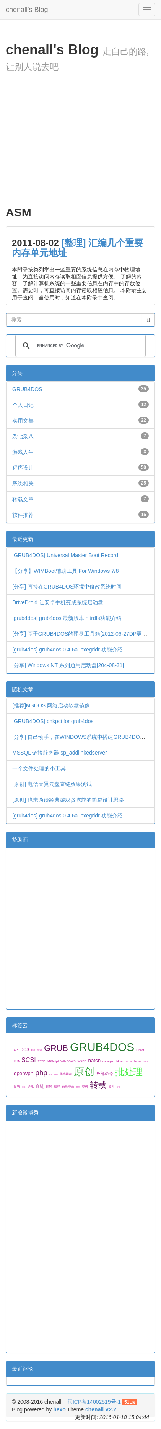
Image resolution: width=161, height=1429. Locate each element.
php (41, 1073)
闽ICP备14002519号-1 (94, 1402)
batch (94, 1060)
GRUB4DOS (27, 389)
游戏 (31, 1087)
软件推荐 (23, 515)
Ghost (140, 1050)
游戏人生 (23, 452)
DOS (25, 1049)
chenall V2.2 (100, 1409)
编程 (57, 1087)
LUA (17, 1061)
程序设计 (23, 468)
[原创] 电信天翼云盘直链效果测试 (52, 784)
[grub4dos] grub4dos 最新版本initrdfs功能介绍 (67, 618)
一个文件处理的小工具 (39, 768)
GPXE (39, 1050)
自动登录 (68, 1087)
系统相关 (23, 483)
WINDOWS (67, 1061)
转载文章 (23, 499)
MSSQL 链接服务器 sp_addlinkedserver (59, 753)
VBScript (53, 1061)
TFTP (41, 1061)
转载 (98, 1085)
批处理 (129, 1072)
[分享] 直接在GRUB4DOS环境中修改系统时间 (67, 587)
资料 (85, 1087)
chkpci (119, 1061)
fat (131, 1061)
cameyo (107, 1061)
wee (56, 1074)
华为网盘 (66, 1074)
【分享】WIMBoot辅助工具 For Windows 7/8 (65, 571)
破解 (49, 1087)
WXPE (82, 1061)
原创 (84, 1071)
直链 (40, 1086)
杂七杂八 (23, 436)
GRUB (56, 1048)
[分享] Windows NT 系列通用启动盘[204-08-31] (68, 665)
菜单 (78, 1087)
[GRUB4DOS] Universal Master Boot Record (65, 555)
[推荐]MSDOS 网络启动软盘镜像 (51, 705)
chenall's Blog (27, 9)
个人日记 (23, 405)
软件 (112, 1087)
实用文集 (23, 421)
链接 (118, 1087)
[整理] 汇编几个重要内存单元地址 (77, 248)
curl (126, 1061)
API (16, 1050)
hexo (137, 1061)
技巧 (17, 1087)
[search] (79, 345)
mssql (145, 1061)
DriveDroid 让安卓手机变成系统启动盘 (57, 602)
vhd (50, 1074)
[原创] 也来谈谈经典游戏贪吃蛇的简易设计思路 (68, 800)
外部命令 (104, 1073)
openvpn (23, 1073)
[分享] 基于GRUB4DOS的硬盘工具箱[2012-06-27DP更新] (80, 634)
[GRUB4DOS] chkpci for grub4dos (52, 721)
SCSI (28, 1059)
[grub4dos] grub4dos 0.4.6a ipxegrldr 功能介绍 (67, 649)
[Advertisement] (80, 148)
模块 (24, 1087)
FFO (33, 1050)
